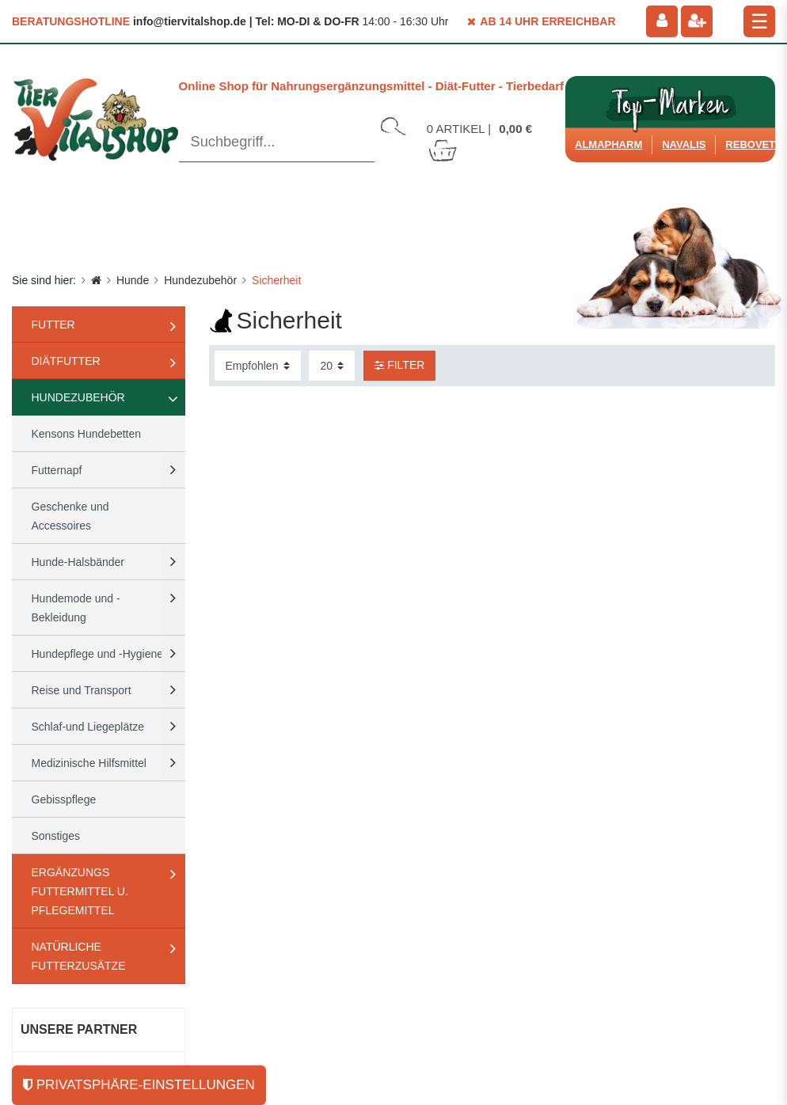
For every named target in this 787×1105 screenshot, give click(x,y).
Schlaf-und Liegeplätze (88, 726)
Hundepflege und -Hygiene (98, 653)
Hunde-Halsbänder (78, 562)
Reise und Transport (81, 690)
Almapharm (608, 144)
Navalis (683, 144)
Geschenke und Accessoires (70, 516)
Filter (399, 365)
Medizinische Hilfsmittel (89, 763)
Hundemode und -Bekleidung (76, 608)
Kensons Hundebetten (87, 433)
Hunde (132, 280)
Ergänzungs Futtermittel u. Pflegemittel (80, 891)
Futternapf (57, 470)
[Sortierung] (258, 366)
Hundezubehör (200, 280)
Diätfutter (66, 361)
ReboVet (750, 144)
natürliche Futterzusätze (79, 956)
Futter (53, 324)
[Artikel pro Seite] (332, 366)
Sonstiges (56, 836)
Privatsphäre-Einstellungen (139, 1084)
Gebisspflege (64, 799)
